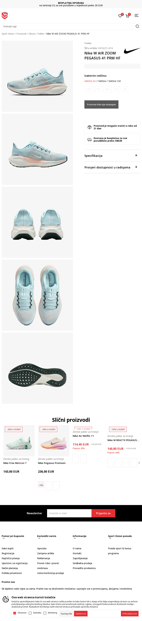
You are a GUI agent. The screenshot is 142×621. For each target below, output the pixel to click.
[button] (71, 26)
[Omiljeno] (120, 15)
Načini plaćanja (10, 568)
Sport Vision (8, 33)
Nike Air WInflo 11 (83, 435)
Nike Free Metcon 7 (14, 463)
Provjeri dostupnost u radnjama (110, 167)
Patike (41, 33)
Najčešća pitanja (11, 558)
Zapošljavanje (80, 558)
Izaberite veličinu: (95, 75)
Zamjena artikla (45, 553)
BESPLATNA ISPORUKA (71, 3)
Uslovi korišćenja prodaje (50, 573)
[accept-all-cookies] (130, 613)
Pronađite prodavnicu (84, 568)
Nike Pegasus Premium (51, 463)
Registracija (8, 553)
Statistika (37, 613)
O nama (77, 548)
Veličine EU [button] (90, 81)
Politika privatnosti (12, 573)
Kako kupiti (7, 548)
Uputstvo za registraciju (15, 563)
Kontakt (77, 553)
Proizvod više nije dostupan (101, 104)
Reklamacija (43, 558)
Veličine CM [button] (114, 81)
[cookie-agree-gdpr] (81, 613)
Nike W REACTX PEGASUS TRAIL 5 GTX (123, 440)
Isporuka (41, 548)
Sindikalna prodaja (82, 563)
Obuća (31, 33)
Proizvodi (21, 33)
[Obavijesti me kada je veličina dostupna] (88, 89)
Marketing (52, 613)
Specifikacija (110, 155)
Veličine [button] (102, 81)
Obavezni (22, 613)
